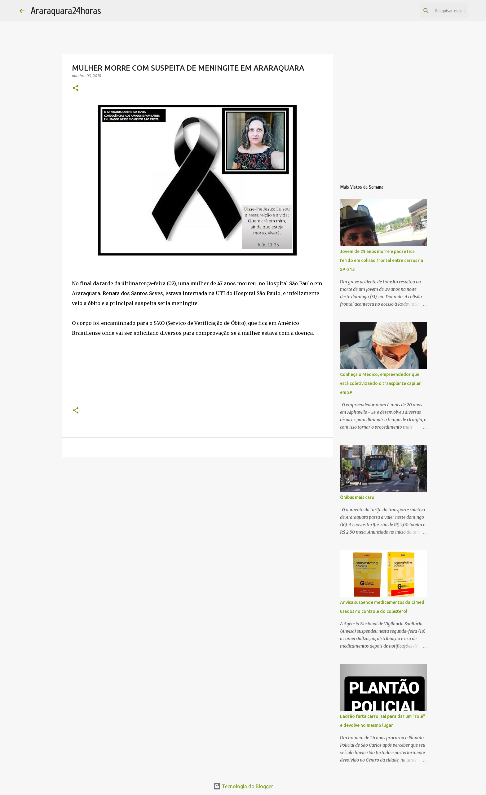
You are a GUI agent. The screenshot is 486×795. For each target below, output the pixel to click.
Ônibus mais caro (357, 497)
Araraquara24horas (66, 10)
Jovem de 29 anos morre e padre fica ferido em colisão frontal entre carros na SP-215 (381, 260)
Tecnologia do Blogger (243, 786)
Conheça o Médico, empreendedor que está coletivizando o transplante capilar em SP (380, 383)
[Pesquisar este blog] (435, 10)
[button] (75, 88)
